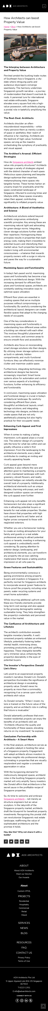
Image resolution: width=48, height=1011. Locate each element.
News (24, 928)
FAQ (24, 947)
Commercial (24, 908)
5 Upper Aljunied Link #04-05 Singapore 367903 (24, 982)
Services (24, 923)
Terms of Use (24, 961)
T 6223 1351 (24, 987)
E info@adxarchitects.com (24, 991)
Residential (24, 901)
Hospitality (24, 904)
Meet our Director (24, 874)
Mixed (24, 915)
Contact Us (24, 953)
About (24, 865)
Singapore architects (23, 162)
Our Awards (24, 877)
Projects (24, 896)
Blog (24, 933)
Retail (24, 911)
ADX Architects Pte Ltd (24, 977)
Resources (24, 942)
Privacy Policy (24, 957)
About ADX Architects (24, 870)
